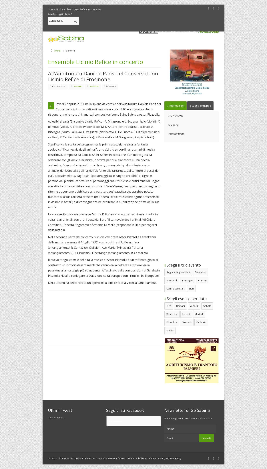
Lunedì (186, 314)
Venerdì (194, 306)
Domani (180, 306)
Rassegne (187, 280)
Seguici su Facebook (125, 410)
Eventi (57, 50)
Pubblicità (141, 458)
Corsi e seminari (175, 288)
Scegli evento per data (185, 298)
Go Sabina (115, 421)
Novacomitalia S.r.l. (87, 458)
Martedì (199, 314)
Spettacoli (171, 280)
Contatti (152, 458)
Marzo (170, 330)
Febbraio (201, 322)
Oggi (168, 306)
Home (130, 458)
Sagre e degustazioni (178, 272)
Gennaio (187, 322)
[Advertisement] (153, 21)
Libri (191, 288)
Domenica (172, 314)
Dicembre (171, 322)
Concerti (202, 280)
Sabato (207, 306)
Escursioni (200, 272)
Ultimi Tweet (60, 410)
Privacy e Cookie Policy (169, 458)
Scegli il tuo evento (182, 265)
